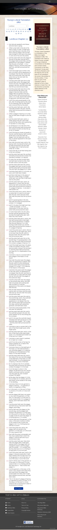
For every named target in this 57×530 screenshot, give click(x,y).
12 (27, 29)
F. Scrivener (42, 105)
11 (25, 29)
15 (9, 31)
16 (11, 31)
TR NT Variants (42, 148)
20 (21, 31)
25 (16, 33)
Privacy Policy (24, 507)
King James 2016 (42, 123)
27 (21, 33)
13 (30, 29)
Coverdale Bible (42, 112)
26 (19, 33)
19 (19, 31)
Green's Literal (42, 134)
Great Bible (42, 115)
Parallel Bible (9, 510)
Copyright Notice (25, 510)
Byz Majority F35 (42, 146)
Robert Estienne (42, 99)
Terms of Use (24, 505)
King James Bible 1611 (43, 505)
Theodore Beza (42, 101)
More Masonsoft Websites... (41, 515)
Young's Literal (42, 128)
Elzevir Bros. (42, 103)
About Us (23, 502)
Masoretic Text (42, 137)
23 (28, 31)
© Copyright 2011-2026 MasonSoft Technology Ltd (28, 526)
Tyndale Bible (42, 110)
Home (7, 502)
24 (30, 31)
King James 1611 (42, 119)
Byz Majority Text (42, 144)
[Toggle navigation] (50, 1)
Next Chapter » (18, 488)
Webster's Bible (42, 126)
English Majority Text (42, 142)
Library (8, 505)
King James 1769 (42, 121)
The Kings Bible (41, 502)
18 (16, 31)
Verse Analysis (9, 513)
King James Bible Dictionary (41, 508)
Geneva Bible (42, 124)
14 (7, 31)
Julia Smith (42, 132)
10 (23, 29)
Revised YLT (42, 130)
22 (26, 31)
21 (23, 31)
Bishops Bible (42, 117)
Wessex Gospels (42, 139)
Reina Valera (42, 107)
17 (14, 31)
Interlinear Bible (10, 507)
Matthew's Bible (42, 113)
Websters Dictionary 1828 (44, 512)
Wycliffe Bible (42, 140)
